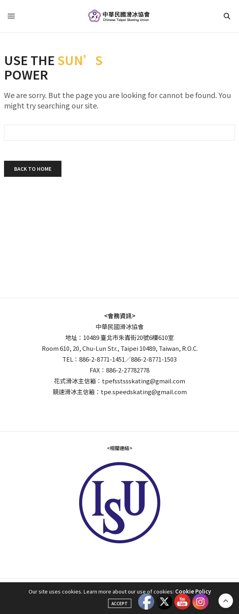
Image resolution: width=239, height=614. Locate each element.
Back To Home (32, 168)
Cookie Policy (193, 591)
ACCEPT (120, 603)
